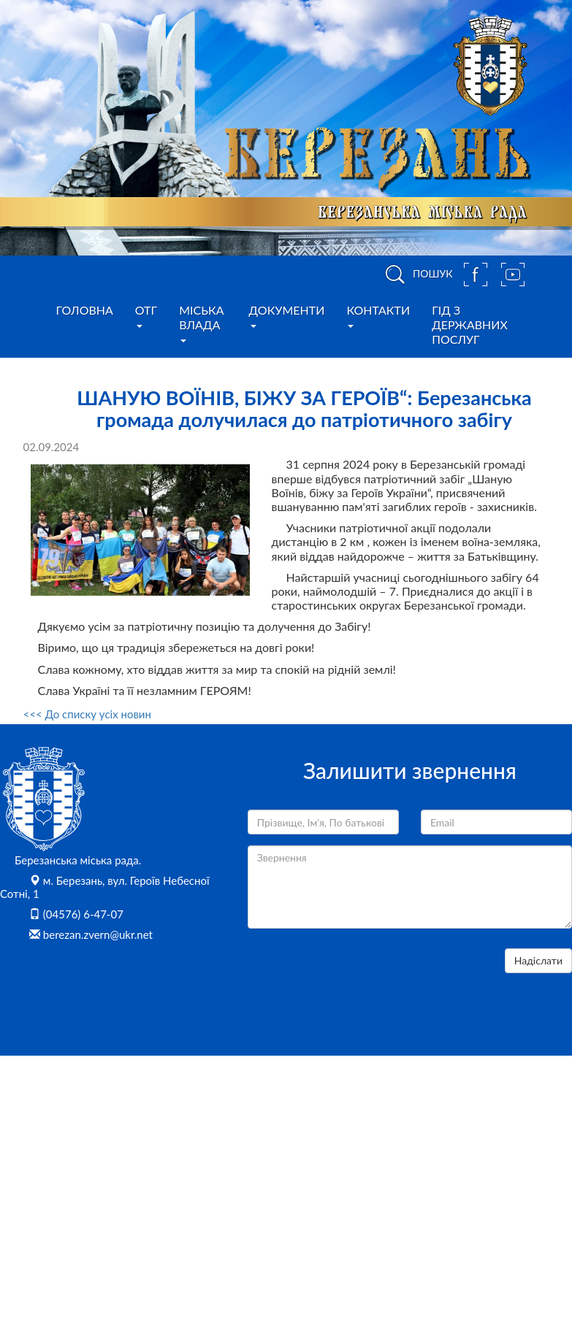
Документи (287, 315)
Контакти (378, 315)
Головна (84, 310)
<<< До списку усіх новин (87, 714)
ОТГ (146, 315)
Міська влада (201, 322)
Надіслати (538, 960)
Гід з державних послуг (470, 324)
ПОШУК (416, 274)
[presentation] (359, 976)
